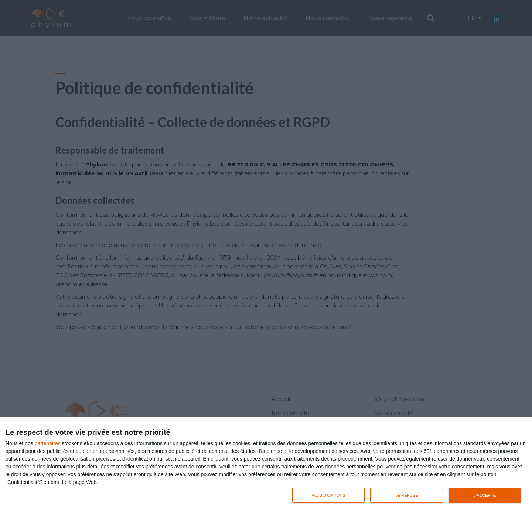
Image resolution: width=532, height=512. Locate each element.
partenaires (48, 443)
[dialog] (266, 464)
